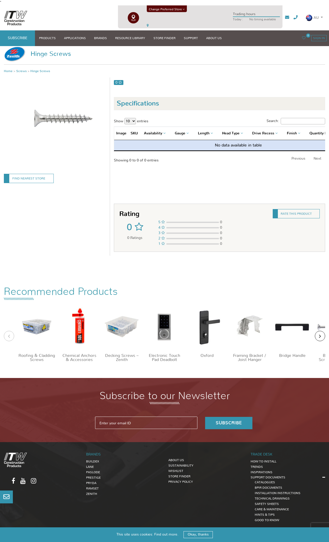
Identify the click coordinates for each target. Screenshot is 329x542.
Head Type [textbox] (231, 133)
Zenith (91, 493)
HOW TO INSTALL (263, 461)
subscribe (17, 38)
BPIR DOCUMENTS (268, 487)
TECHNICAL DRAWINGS (272, 498)
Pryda (91, 482)
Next (317, 158)
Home (8, 71)
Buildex (92, 461)
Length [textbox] (203, 133)
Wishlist (175, 470)
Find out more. (166, 534)
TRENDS (257, 466)
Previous (298, 158)
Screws (21, 71)
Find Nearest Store (28, 178)
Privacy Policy (180, 481)
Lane (90, 466)
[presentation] (9, 336)
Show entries (131, 121)
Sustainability (181, 465)
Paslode (93, 472)
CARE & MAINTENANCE (272, 509)
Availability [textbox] (153, 133)
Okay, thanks (198, 534)
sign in (319, 38)
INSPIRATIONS (261, 472)
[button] (314, 17)
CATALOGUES (265, 482)
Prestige (93, 477)
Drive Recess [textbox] (263, 133)
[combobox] (155, 133)
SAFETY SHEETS (267, 503)
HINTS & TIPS (265, 514)
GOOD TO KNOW (267, 519)
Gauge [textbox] (180, 133)
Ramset (92, 488)
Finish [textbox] (292, 133)
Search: (296, 121)
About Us (176, 459)
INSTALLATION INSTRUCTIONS (277, 492)
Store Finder (179, 476)
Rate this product (296, 213)
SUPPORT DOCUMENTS (268, 477)
